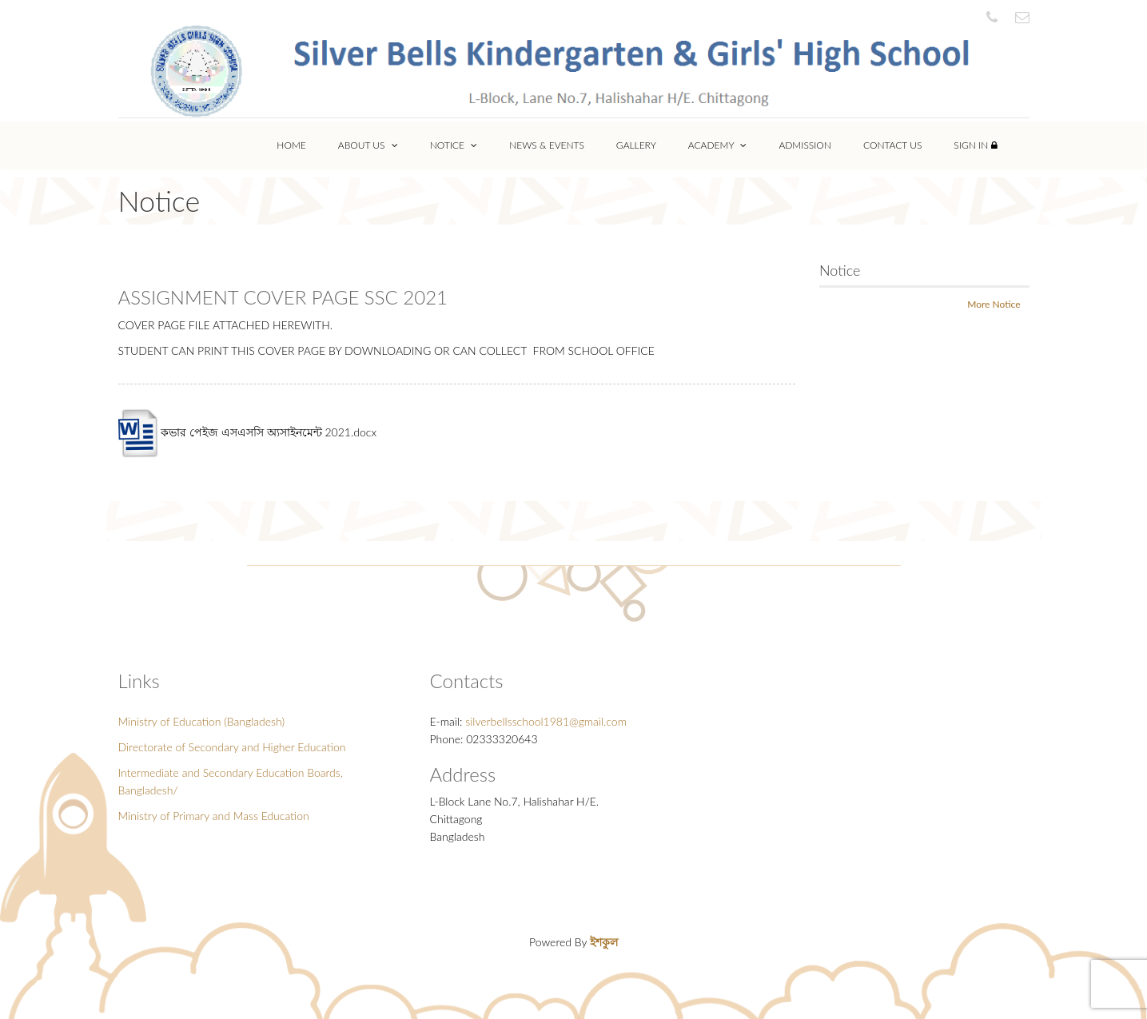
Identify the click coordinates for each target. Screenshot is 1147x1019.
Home (291, 145)
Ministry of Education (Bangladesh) (201, 721)
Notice (453, 145)
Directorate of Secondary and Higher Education (232, 747)
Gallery (636, 145)
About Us (368, 145)
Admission (805, 145)
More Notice (993, 304)
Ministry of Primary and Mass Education (213, 815)
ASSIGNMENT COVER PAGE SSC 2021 (283, 296)
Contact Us (892, 145)
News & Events (546, 145)
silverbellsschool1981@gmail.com (546, 721)
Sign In (975, 145)
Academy (717, 145)
